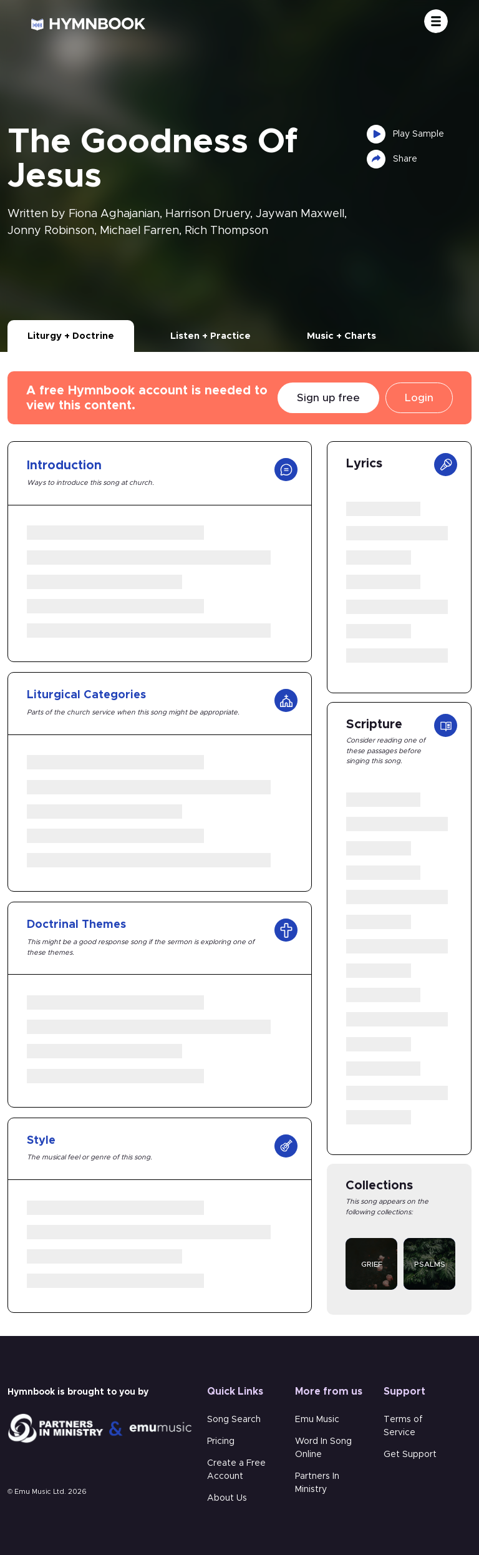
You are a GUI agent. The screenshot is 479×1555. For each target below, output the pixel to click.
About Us (227, 1498)
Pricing (221, 1441)
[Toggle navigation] (436, 21)
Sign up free (328, 397)
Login (419, 397)
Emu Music (317, 1419)
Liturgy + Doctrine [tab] (70, 336)
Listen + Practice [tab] (210, 336)
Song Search (234, 1419)
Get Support (410, 1454)
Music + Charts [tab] (341, 336)
